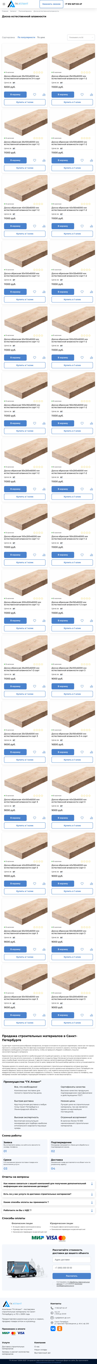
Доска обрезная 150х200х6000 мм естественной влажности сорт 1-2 (70, 537)
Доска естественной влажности (46, 11)
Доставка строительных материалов (13, 1348)
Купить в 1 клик (24, 102)
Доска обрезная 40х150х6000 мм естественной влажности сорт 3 (69, 866)
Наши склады (40, 1350)
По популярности (26, 37)
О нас (37, 1347)
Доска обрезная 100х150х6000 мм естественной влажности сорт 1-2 (22, 406)
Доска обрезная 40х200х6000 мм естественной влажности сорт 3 (22, 866)
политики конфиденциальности (69, 1284)
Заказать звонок (51, 4)
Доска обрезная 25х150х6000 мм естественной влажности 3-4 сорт (70, 735)
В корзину (15, 94)
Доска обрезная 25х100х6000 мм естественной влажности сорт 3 (69, 669)
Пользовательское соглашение (48, 1362)
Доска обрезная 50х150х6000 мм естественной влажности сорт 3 (21, 998)
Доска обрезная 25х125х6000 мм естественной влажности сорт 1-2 (69, 77)
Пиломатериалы (25, 11)
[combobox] (81, 37)
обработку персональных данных (73, 1283)
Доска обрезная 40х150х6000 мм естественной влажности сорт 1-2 (69, 208)
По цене (41, 37)
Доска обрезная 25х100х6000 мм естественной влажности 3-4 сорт (22, 77)
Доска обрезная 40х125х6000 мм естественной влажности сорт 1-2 (21, 208)
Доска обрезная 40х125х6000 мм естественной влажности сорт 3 (69, 800)
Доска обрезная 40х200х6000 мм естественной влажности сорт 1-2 (69, 471)
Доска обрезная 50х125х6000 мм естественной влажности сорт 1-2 (69, 274)
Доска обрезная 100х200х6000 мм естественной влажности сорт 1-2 (22, 537)
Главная (5, 11)
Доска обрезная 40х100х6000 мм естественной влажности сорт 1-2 (69, 143)
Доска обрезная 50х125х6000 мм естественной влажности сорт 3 (69, 932)
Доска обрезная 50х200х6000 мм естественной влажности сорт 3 (69, 998)
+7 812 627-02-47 (73, 4)
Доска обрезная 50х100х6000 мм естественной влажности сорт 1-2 (21, 274)
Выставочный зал (42, 1353)
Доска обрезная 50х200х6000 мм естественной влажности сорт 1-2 (22, 471)
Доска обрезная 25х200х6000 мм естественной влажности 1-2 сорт (21, 669)
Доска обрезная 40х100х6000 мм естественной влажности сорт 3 (22, 800)
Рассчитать (71, 1276)
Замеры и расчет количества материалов (15, 1353)
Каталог (13, 11)
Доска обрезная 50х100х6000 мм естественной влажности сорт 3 (21, 932)
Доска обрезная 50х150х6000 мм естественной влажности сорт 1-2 (21, 340)
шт (14, 83)
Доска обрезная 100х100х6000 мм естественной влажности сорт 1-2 (70, 340)
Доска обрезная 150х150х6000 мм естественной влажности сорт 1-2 (69, 406)
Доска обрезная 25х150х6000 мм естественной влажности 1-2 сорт (69, 603)
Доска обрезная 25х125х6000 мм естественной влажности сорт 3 (21, 735)
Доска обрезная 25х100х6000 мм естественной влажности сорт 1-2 (21, 143)
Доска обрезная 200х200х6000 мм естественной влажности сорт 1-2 (22, 603)
